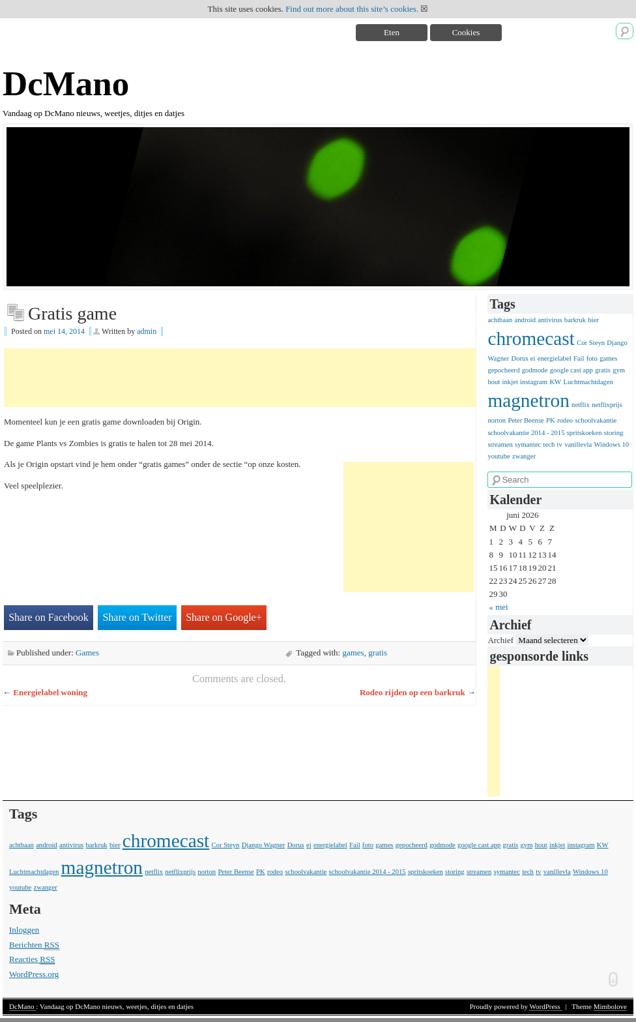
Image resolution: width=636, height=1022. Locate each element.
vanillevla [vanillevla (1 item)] (578, 444)
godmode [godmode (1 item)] (535, 370)
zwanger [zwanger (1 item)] (524, 456)
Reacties (32, 959)
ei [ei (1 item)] (533, 358)
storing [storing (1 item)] (614, 432)
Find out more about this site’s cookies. (351, 9)
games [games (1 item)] (608, 358)
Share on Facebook (48, 617)
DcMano (66, 83)
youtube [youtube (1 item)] (498, 456)
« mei (498, 607)
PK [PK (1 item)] (550, 420)
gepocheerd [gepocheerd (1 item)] (503, 370)
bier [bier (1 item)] (593, 319)
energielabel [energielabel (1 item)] (554, 358)
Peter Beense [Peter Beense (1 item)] (525, 420)
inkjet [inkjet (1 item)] (510, 381)
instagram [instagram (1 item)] (533, 381)
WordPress (545, 1006)
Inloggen (24, 930)
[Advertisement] (241, 377)
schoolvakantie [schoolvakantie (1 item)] (595, 420)
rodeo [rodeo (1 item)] (565, 420)
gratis (377, 652)
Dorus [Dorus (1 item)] (520, 358)
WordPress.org (34, 974)
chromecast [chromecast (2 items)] (531, 338)
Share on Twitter (136, 617)
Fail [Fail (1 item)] (579, 358)
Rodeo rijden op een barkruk (412, 692)
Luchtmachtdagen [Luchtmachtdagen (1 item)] (588, 381)
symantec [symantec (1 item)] (528, 444)
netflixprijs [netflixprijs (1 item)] (607, 404)
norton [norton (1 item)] (496, 420)
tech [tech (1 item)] (549, 444)
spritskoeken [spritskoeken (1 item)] (584, 432)
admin (146, 331)
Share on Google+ (224, 617)
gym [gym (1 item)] (619, 370)
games (353, 652)
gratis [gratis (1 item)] (603, 370)
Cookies (466, 32)
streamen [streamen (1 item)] (499, 444)
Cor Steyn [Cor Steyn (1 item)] (591, 342)
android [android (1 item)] (525, 319)
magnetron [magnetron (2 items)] (528, 400)
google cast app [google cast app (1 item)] (571, 370)
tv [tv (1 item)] (559, 444)
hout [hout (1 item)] (493, 381)
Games (87, 652)
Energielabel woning (50, 692)
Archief (500, 640)
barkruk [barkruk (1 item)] (575, 319)
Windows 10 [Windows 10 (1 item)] (611, 444)
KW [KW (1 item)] (555, 381)
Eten (391, 32)
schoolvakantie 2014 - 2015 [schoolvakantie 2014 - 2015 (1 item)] (525, 432)
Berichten (34, 945)
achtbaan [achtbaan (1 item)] (499, 319)
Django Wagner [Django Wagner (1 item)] (263, 845)
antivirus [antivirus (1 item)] (550, 319)
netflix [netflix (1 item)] (580, 404)
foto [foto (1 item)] (592, 358)
